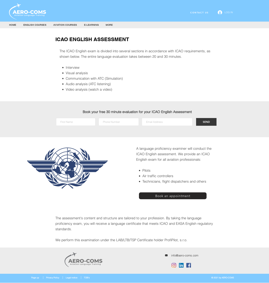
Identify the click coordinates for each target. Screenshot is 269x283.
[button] (35, 25)
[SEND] (206, 122)
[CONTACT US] (199, 12)
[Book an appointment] (173, 195)
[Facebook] (188, 265)
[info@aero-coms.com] (184, 255)
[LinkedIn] (181, 265)
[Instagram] (174, 265)
